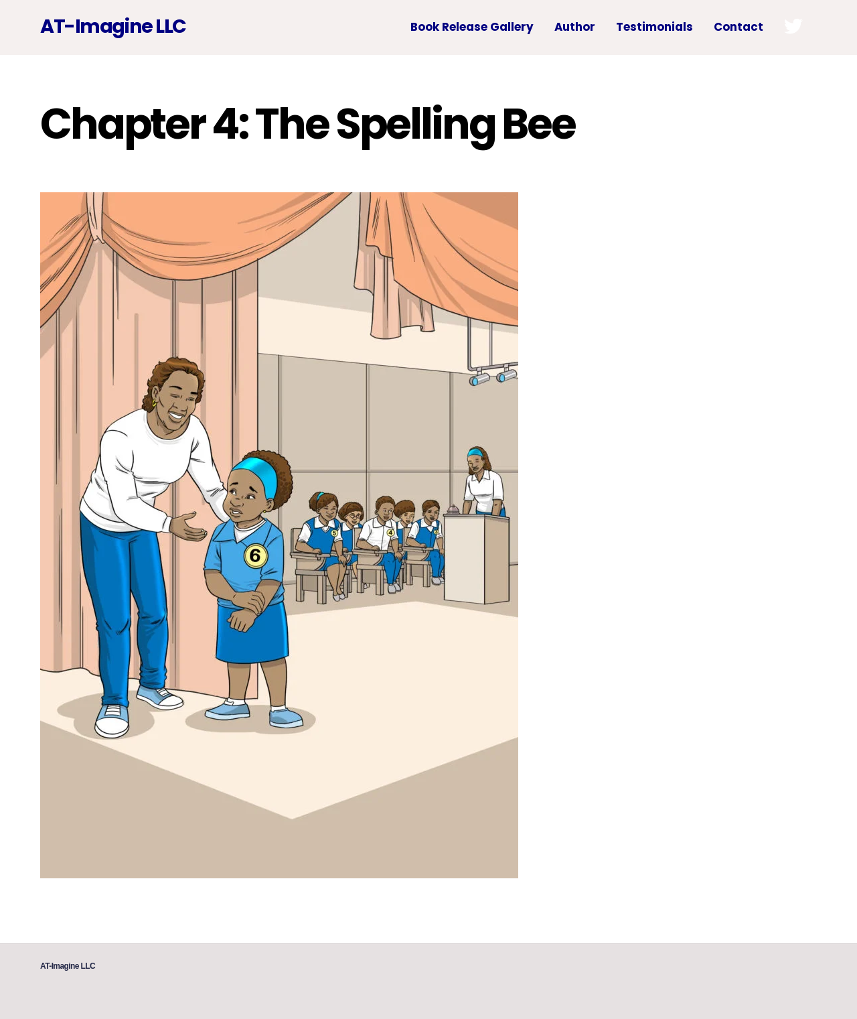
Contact (738, 27)
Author (574, 27)
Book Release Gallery (472, 27)
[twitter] (795, 26)
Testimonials (654, 27)
